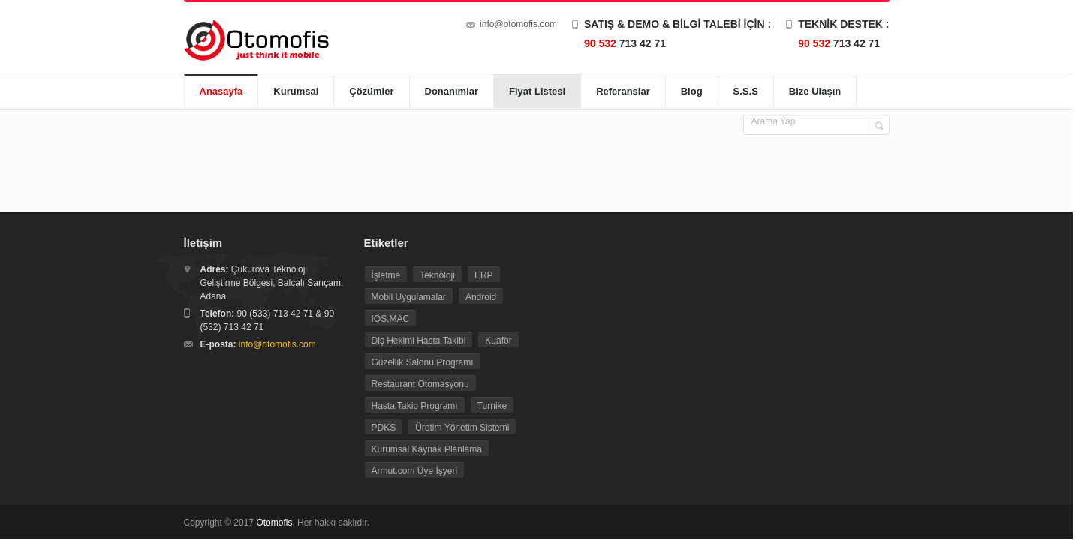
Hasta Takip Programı (415, 405)
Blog (692, 91)
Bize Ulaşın (815, 91)
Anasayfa (221, 91)
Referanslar (623, 91)
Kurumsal (295, 91)
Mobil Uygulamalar (409, 297)
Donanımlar (452, 91)
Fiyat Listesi (537, 91)
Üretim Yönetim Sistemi (462, 427)
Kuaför (498, 340)
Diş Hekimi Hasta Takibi (419, 340)
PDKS (384, 427)
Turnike (492, 405)
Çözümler (371, 91)
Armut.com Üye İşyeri (415, 471)
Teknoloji (437, 275)
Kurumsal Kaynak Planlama (427, 449)
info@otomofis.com (518, 24)
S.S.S (745, 91)
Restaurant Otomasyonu (420, 384)
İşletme (386, 275)
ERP (483, 275)
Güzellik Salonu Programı (423, 362)
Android (480, 297)
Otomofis (274, 523)
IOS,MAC (391, 319)
